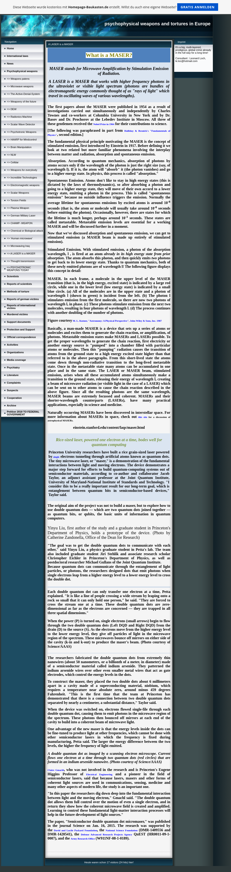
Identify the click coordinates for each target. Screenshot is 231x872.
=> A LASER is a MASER (21, 253)
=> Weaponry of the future (21, 101)
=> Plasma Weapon (18, 208)
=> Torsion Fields (16, 200)
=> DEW (12, 109)
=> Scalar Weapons (18, 192)
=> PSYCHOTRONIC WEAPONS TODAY (19, 268)
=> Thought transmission (21, 261)
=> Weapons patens (18, 78)
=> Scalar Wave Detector (21, 124)
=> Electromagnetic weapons (23, 185)
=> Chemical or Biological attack (25, 230)
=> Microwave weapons (20, 86)
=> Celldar (13, 162)
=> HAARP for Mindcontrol (22, 139)
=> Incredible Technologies (22, 177)
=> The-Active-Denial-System (23, 94)
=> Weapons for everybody (22, 170)
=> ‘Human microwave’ (20, 238)
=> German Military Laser (21, 215)
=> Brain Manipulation (19, 147)
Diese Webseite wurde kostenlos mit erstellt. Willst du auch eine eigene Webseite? (115, 7)
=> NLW (11, 154)
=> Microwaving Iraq (18, 246)
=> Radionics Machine (19, 116)
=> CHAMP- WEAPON (19, 223)
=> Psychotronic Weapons (21, 132)
